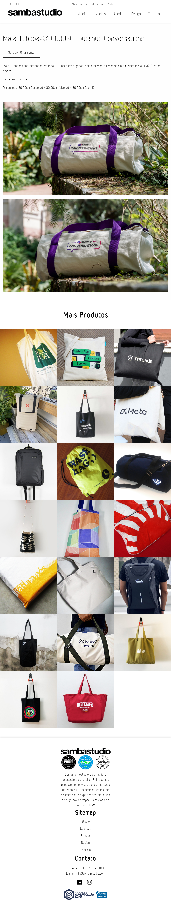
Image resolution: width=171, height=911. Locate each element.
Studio (85, 821)
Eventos (100, 14)
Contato (154, 14)
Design (136, 14)
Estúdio (81, 14)
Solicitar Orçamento (21, 52)
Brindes (118, 14)
